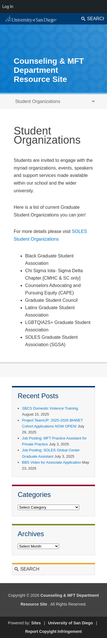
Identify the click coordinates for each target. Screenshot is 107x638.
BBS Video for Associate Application (51, 462)
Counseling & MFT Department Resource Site (49, 70)
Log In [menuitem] (7, 6)
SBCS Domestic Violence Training (50, 408)
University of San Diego (70, 623)
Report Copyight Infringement (53, 631)
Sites (36, 623)
